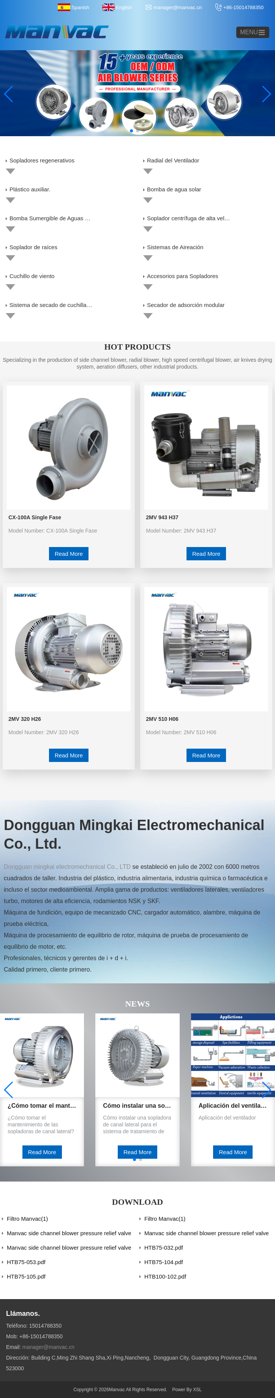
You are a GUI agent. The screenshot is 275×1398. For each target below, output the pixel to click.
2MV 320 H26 (24, 719)
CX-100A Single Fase (34, 517)
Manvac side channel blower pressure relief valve (69, 1233)
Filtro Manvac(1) (27, 1218)
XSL (197, 1389)
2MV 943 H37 (162, 517)
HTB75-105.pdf (26, 1276)
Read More (69, 553)
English (124, 7)
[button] (131, 130)
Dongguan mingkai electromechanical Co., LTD (67, 867)
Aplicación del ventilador (233, 1105)
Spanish (80, 7)
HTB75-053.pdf (26, 1262)
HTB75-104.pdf (163, 1262)
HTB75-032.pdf (163, 1247)
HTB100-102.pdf (165, 1276)
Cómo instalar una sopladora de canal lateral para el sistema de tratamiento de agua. (137, 1105)
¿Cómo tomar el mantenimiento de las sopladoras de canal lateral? (42, 1105)
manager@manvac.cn (177, 7)
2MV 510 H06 (162, 719)
